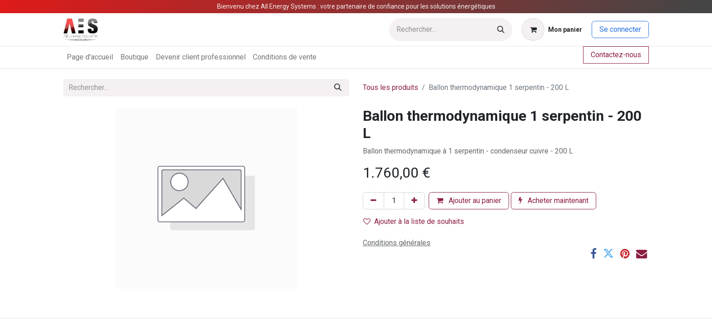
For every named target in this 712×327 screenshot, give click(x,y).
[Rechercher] (501, 29)
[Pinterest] (625, 253)
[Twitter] (608, 253)
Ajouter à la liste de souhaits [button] (413, 221)
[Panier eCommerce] (552, 29)
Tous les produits (390, 87)
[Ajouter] (414, 200)
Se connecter (620, 29)
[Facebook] (593, 253)
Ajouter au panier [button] (468, 200)
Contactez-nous (616, 54)
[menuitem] (90, 57)
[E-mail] (641, 253)
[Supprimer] (373, 200)
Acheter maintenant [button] (553, 200)
